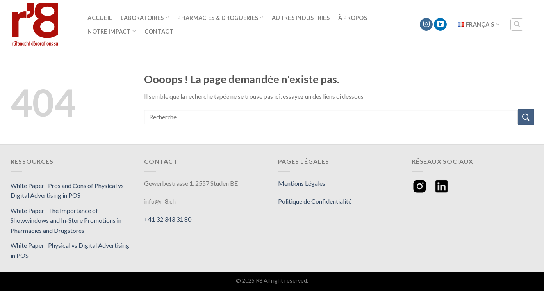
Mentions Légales (301, 183)
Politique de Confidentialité (314, 201)
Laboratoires (145, 17)
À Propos (352, 17)
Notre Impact (111, 31)
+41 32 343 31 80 (167, 219)
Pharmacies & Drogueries (220, 17)
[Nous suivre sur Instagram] (426, 24)
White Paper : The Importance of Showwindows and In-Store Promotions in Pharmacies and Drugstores (66, 220)
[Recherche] (516, 24)
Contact (158, 31)
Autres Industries (301, 17)
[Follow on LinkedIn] (440, 24)
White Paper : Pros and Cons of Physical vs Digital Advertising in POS (67, 190)
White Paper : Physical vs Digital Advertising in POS (70, 250)
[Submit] (525, 116)
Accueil (99, 17)
